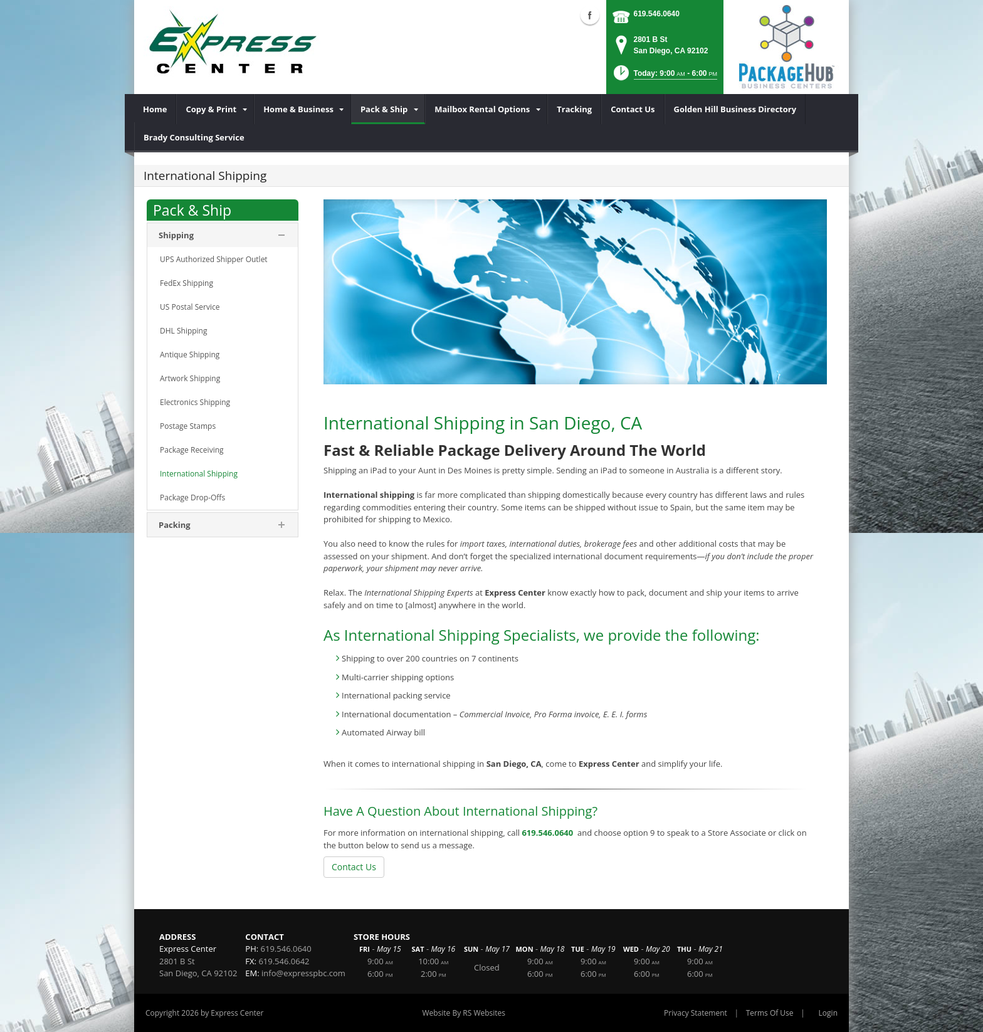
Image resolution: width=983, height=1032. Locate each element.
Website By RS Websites (463, 1013)
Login (828, 1013)
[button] (664, 76)
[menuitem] (155, 109)
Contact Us (354, 867)
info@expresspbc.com (303, 973)
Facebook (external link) (590, 15)
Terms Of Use (770, 1013)
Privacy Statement (695, 1013)
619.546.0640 (657, 13)
